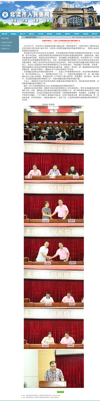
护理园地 (58, 34)
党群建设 (85, 34)
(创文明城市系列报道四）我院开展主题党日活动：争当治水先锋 (43, 395)
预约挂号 (94, 34)
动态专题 (78, 37)
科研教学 (76, 34)
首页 (73, 37)
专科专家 (40, 34)
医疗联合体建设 (6, 45)
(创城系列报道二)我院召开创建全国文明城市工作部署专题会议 (42, 397)
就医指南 (49, 34)
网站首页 (4, 34)
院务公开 (22, 34)
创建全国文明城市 (7, 42)
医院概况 (13, 34)
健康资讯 (67, 34)
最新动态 (31, 34)
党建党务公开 (6, 48)
